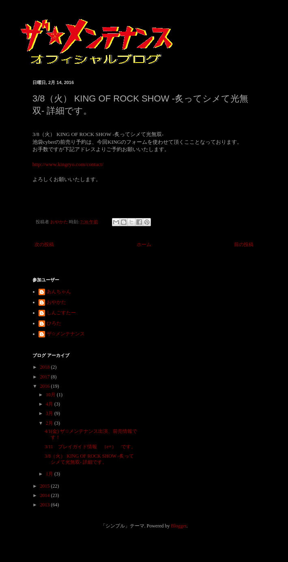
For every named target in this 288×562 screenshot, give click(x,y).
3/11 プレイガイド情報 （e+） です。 (90, 447)
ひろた (54, 323)
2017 (45, 377)
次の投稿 (44, 244)
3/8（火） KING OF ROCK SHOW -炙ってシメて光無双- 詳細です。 (89, 459)
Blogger (179, 526)
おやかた (56, 302)
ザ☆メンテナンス (66, 334)
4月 (50, 404)
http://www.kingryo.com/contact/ (67, 164)
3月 (50, 413)
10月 (51, 395)
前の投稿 (244, 244)
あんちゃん (59, 291)
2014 (45, 495)
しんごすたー (61, 313)
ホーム (144, 244)
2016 (45, 386)
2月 (50, 423)
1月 (50, 474)
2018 (45, 367)
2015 (45, 486)
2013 (45, 505)
